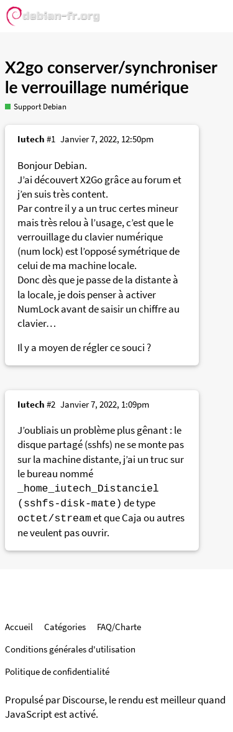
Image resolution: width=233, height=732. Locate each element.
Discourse (83, 700)
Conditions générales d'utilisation (70, 649)
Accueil (19, 627)
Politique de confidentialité (57, 671)
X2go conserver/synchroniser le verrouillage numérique (111, 77)
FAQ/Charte (119, 627)
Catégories (65, 627)
